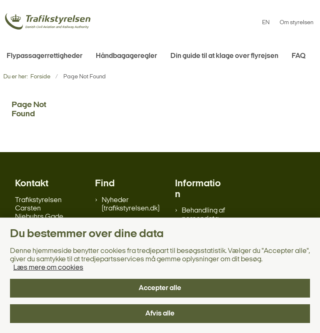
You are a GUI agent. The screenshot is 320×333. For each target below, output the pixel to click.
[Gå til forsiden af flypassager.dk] (45, 22)
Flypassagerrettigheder (44, 56)
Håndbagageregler (126, 56)
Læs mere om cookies (48, 267)
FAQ (298, 56)
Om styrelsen (296, 23)
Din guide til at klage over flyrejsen (224, 56)
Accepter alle (160, 288)
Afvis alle (160, 313)
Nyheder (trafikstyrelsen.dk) (131, 204)
